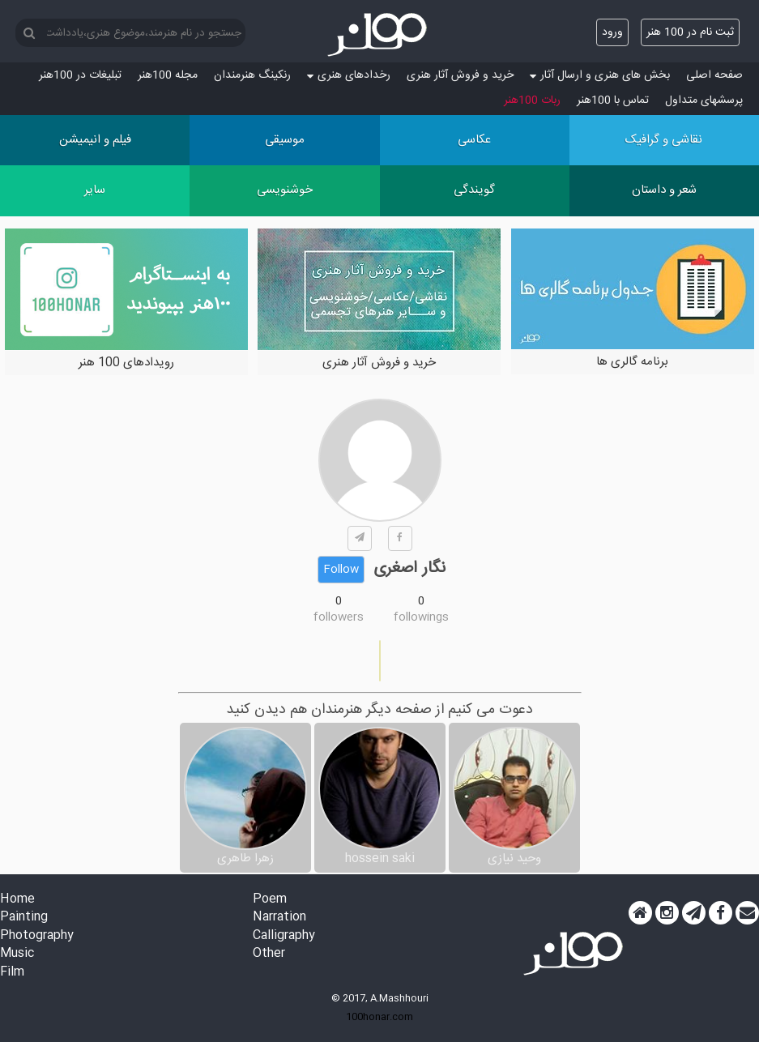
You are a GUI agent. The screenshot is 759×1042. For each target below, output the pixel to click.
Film (12, 972)
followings (421, 617)
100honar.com (379, 1017)
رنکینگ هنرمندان (252, 75)
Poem (270, 899)
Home (17, 899)
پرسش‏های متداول (704, 100)
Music (17, 954)
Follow (341, 569)
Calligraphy (284, 936)
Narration (279, 917)
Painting (24, 917)
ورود (612, 32)
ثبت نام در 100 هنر (690, 32)
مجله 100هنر (168, 75)
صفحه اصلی (714, 75)
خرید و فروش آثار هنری (460, 75)
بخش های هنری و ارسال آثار (600, 75)
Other (269, 954)
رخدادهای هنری (348, 75)
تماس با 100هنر (613, 100)
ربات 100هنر (532, 100)
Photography (37, 936)
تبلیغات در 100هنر (80, 75)
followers (338, 617)
